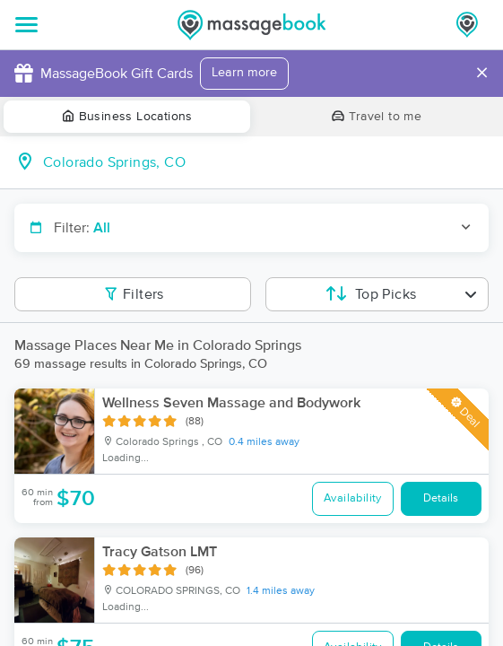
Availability (353, 498)
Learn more (244, 72)
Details (440, 498)
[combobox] (266, 162)
